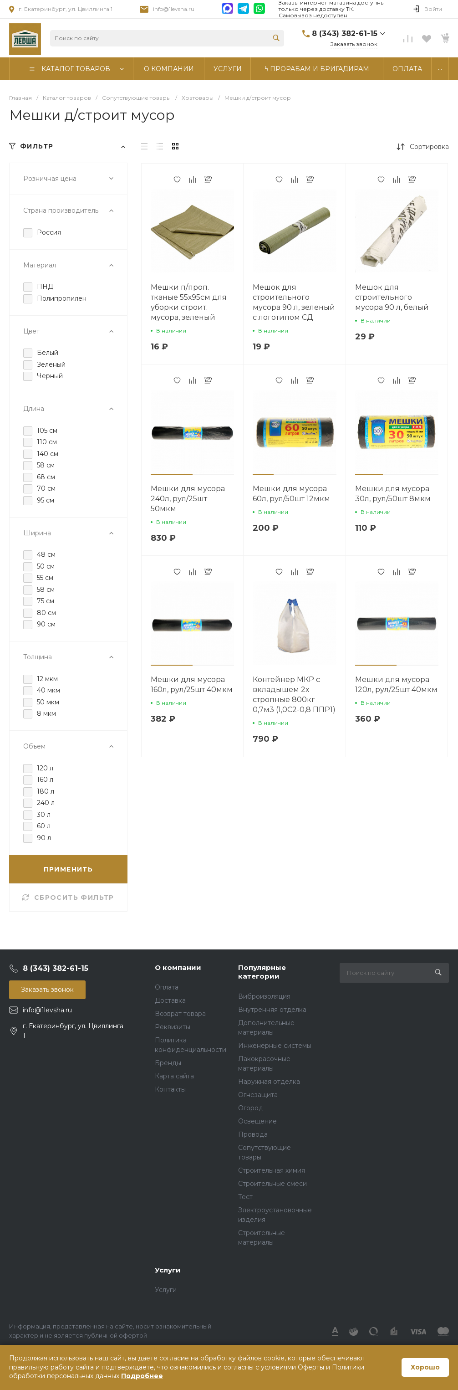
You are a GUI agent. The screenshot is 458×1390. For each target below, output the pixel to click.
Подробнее (142, 1376)
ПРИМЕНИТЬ (68, 869)
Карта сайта (174, 1076)
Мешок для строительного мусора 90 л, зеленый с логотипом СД (294, 302)
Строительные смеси (272, 1184)
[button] (172, 474)
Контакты (170, 1089)
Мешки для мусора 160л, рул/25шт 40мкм (192, 684)
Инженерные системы (274, 1045)
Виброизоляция (264, 996)
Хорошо (425, 1367)
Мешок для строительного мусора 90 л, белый (392, 297)
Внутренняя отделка (272, 1009)
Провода (253, 1134)
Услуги (168, 1270)
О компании (178, 967)
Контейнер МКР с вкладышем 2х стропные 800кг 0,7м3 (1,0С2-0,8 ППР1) (294, 694)
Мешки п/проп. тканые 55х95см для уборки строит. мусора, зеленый (189, 302)
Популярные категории (262, 972)
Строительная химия (271, 1170)
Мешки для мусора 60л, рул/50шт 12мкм (291, 493)
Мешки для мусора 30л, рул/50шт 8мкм (393, 493)
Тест (245, 1197)
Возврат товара (180, 1014)
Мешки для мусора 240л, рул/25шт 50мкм (188, 498)
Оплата (166, 987)
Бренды (168, 1063)
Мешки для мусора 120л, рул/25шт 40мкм (396, 684)
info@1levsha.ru (173, 8)
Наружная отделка (269, 1081)
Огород (250, 1108)
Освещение (257, 1121)
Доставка (170, 1000)
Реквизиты (172, 1027)
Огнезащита (258, 1095)
